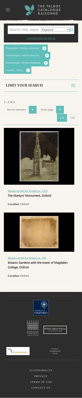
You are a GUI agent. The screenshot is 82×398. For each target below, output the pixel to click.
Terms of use (41, 382)
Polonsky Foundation (18, 351)
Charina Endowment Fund (55, 351)
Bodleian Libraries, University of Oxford (32, 328)
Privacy (41, 376)
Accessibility (41, 370)
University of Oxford (41, 308)
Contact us (41, 388)
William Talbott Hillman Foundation (55, 330)
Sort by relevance (22, 110)
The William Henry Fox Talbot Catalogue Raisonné (41, 10)
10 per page (52, 110)
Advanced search (41, 38)
